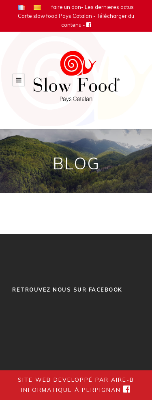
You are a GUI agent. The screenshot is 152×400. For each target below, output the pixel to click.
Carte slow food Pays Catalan (55, 16)
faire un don (66, 7)
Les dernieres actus (109, 7)
